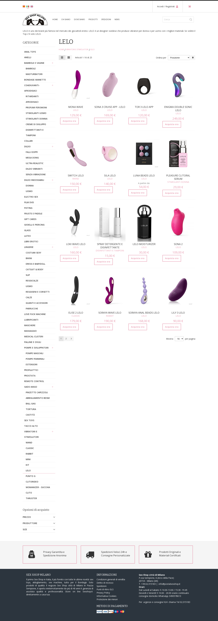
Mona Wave (75, 107)
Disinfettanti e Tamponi (110, 250)
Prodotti (93, 19)
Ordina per (161, 57)
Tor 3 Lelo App (144, 107)
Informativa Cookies (106, 596)
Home (61, 49)
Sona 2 (178, 244)
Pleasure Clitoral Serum (178, 177)
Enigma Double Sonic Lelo (178, 108)
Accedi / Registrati (167, 6)
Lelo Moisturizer (144, 244)
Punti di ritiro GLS (105, 589)
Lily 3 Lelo (178, 312)
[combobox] (178, 19)
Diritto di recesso (105, 582)
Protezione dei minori (107, 599)
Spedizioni (106, 19)
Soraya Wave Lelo (109, 312)
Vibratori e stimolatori (77, 49)
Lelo (75, 110)
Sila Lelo (110, 175)
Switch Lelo (76, 175)
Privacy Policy (103, 592)
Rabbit (110, 315)
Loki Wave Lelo (75, 244)
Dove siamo (79, 19)
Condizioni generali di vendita (111, 579)
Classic (76, 315)
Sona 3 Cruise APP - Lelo (109, 107)
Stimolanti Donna (178, 182)
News (117, 19)
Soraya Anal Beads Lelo (144, 312)
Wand (75, 178)
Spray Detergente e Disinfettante (110, 245)
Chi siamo (65, 19)
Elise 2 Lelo (75, 312)
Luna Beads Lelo (144, 175)
